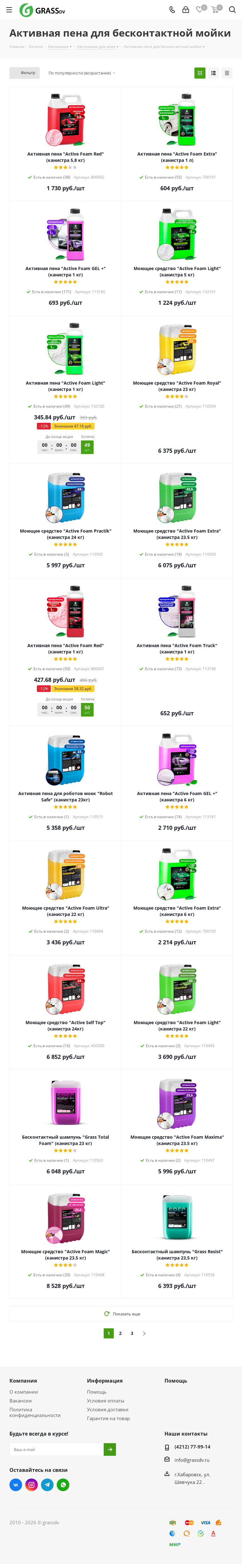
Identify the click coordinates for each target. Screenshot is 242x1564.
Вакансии (20, 1400)
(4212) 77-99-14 (192, 1446)
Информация (105, 1380)
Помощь (97, 1392)
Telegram (47, 1484)
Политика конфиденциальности (35, 1412)
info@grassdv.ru (192, 1460)
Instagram (31, 1484)
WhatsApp (63, 1484)
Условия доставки (108, 1409)
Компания (23, 1380)
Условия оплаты (105, 1400)
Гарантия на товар (108, 1418)
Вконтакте (15, 1484)
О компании (23, 1392)
